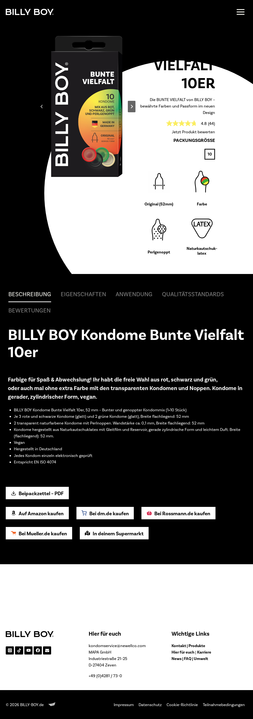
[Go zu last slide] (42, 135)
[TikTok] (19, 650)
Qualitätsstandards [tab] (193, 351)
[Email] (47, 650)
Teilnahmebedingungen (224, 704)
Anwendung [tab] (134, 351)
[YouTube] (28, 650)
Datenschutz (150, 704)
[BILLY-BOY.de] (30, 12)
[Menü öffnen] (240, 12)
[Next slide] (131, 135)
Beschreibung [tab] (29, 351)
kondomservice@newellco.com (117, 645)
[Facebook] (38, 650)
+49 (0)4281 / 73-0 (105, 675)
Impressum (124, 704)
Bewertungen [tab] (29, 367)
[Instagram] (10, 650)
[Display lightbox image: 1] (86, 135)
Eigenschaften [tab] (83, 351)
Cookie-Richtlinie (182, 704)
